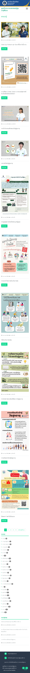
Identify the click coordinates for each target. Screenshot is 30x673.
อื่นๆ (4, 612)
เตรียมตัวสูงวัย (6, 558)
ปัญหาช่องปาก (6, 578)
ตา (4, 555)
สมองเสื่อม (5, 589)
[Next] (21, 530)
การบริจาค (5, 550)
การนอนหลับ (6, 547)
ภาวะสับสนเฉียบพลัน (7, 584)
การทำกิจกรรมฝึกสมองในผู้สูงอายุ (8, 639)
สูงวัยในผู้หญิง (6, 598)
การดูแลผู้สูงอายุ (6, 541)
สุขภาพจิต (5, 595)
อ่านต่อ (4, 48)
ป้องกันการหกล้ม (6, 569)
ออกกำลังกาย (6, 606)
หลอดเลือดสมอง (6, 601)
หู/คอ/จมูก (5, 604)
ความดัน (5, 552)
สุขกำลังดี (5, 592)
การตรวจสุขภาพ (6, 544)
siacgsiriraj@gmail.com (10, 653)
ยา (3, 587)
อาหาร (5, 609)
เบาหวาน (5, 564)
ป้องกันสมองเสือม (7, 575)
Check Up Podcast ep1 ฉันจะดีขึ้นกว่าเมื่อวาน (11, 621)
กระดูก (4, 538)
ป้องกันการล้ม (6, 567)
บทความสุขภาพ (6, 561)
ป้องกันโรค (5, 572)
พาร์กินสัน (5, 581)
